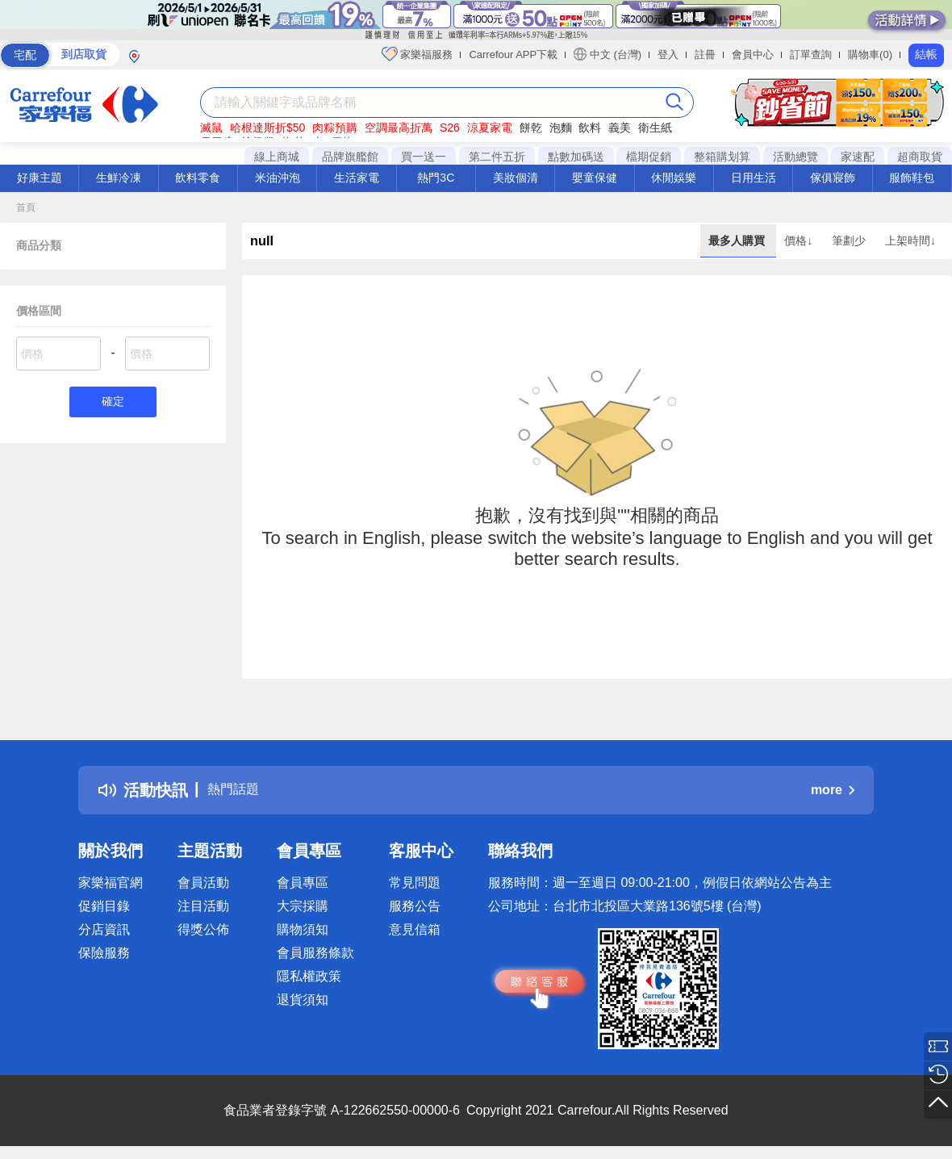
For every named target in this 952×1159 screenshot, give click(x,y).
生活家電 (356, 177)
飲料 (589, 127)
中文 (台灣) (607, 54)
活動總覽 (795, 156)
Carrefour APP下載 (513, 54)
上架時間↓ (910, 240)
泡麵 (560, 127)
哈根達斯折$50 (267, 127)
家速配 (858, 156)
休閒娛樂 (673, 177)
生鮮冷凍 (118, 177)
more (832, 790)
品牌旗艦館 (350, 156)
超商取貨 (919, 156)
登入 (668, 54)
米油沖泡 (277, 177)
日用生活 (753, 177)
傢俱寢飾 (832, 177)
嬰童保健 (594, 177)
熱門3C (435, 177)
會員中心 (753, 54)
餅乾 (531, 127)
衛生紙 (655, 127)
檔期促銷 (648, 156)
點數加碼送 (576, 156)
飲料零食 (197, 177)
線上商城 (276, 156)
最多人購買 (738, 240)
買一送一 (423, 156)
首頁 (25, 207)
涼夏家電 (489, 127)
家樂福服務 (417, 54)
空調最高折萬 (398, 127)
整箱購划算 (722, 156)
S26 (450, 127)
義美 (619, 127)
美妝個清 (515, 177)
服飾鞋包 (911, 177)
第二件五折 (497, 156)
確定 (113, 403)
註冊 (705, 54)
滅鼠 (211, 127)
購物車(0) (870, 54)
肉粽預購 (334, 127)
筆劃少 (850, 240)
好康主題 (39, 177)
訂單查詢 (811, 54)
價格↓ (800, 240)
